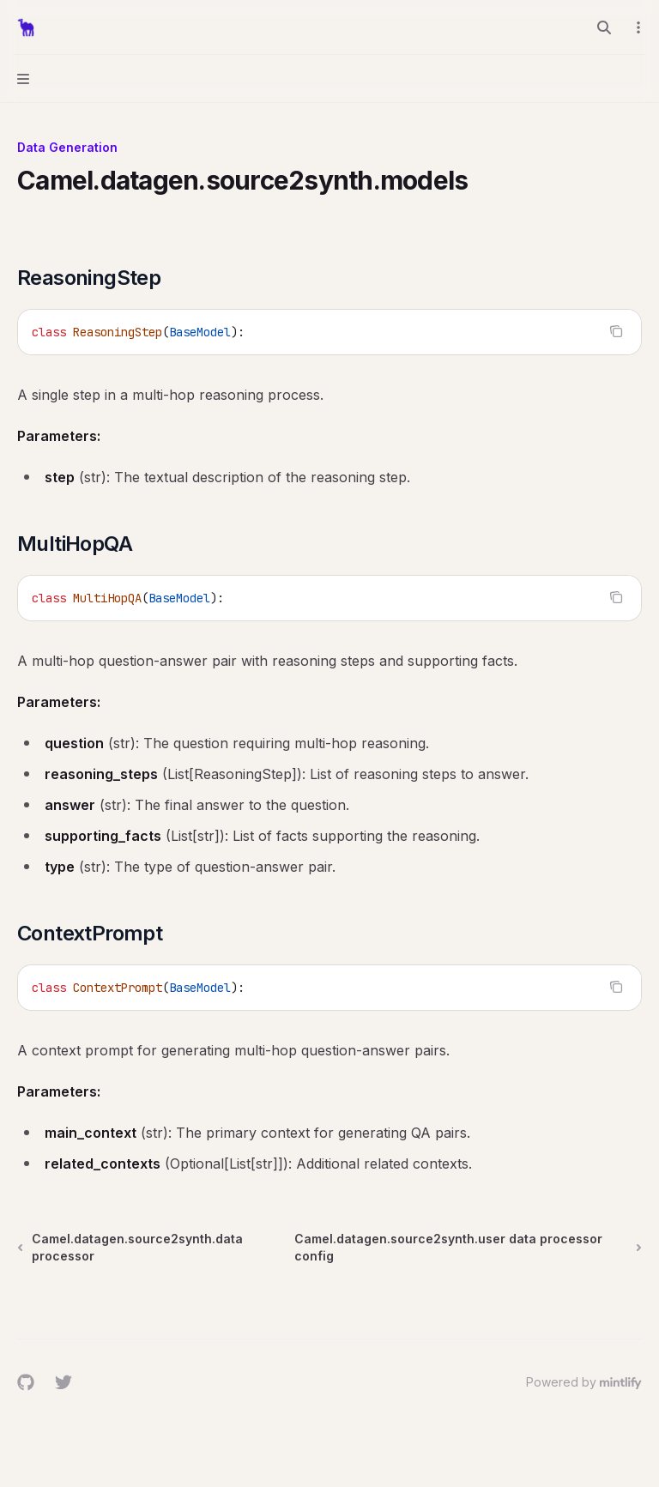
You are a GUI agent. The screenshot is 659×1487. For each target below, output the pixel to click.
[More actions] (636, 27)
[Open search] (604, 27)
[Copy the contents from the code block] (616, 331)
